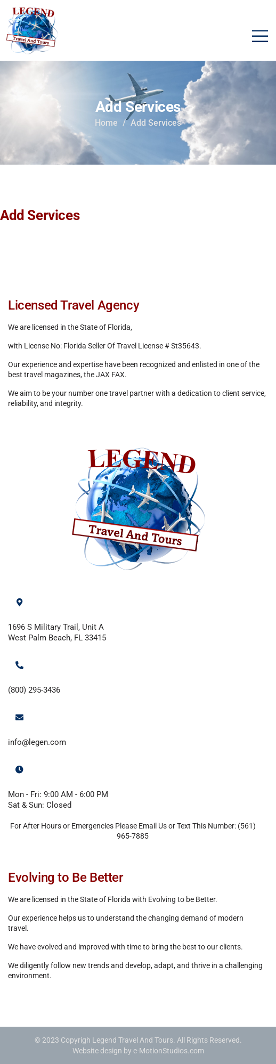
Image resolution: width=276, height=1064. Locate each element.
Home (106, 123)
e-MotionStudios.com (168, 1050)
